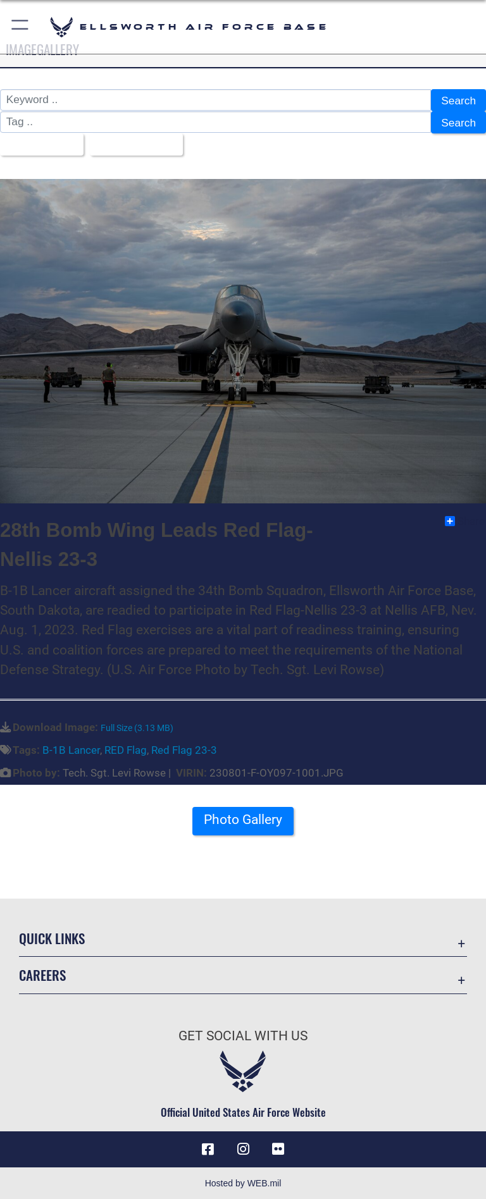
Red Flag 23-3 (184, 749)
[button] (20, 27)
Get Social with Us (243, 1035)
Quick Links (52, 937)
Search (458, 100)
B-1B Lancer (71, 749)
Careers (42, 974)
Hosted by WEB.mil (243, 1182)
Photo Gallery (243, 819)
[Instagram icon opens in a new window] (243, 1148)
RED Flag (125, 749)
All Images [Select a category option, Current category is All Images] (37, 144)
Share (465, 520)
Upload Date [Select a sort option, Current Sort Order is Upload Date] (132, 144)
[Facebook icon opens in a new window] (207, 1148)
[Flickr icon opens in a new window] (278, 1148)
